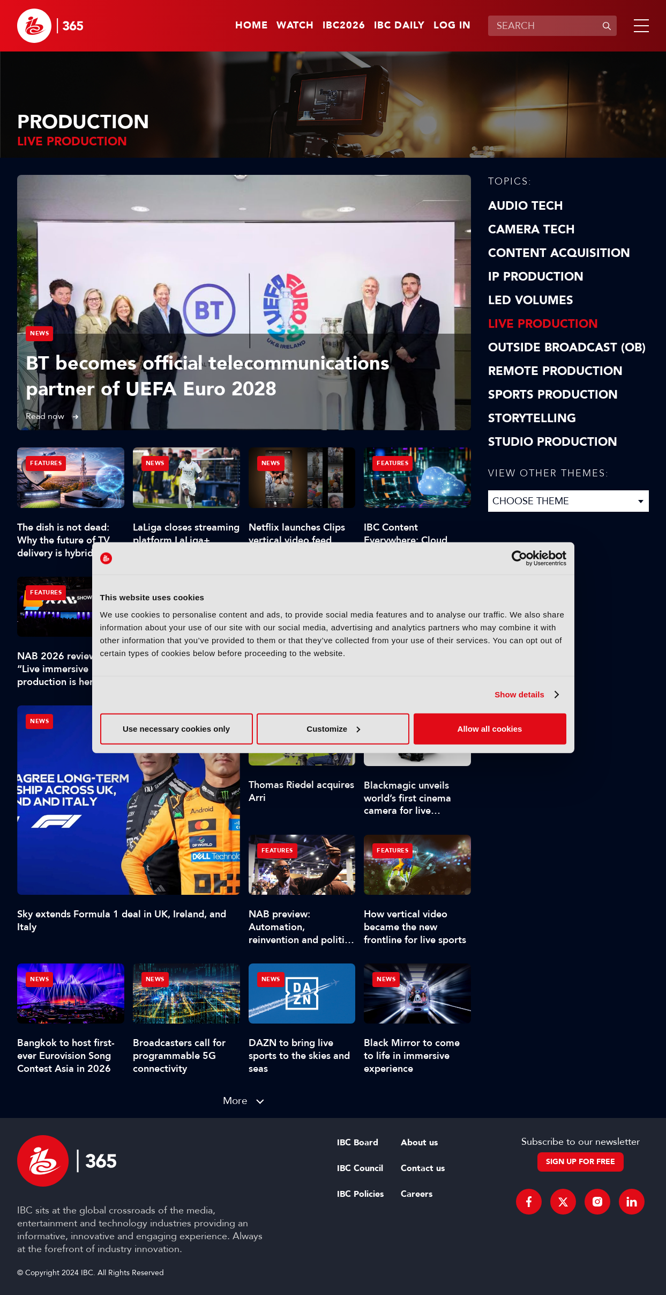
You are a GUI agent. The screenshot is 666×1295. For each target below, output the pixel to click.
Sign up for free (580, 1162)
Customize (333, 728)
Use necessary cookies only (176, 728)
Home (251, 25)
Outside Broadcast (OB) (567, 348)
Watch (295, 25)
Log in (452, 25)
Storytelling (532, 418)
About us (419, 1143)
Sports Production (553, 395)
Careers (416, 1194)
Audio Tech (525, 206)
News (39, 333)
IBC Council (360, 1168)
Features (46, 463)
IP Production (535, 277)
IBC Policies (360, 1194)
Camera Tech (531, 230)
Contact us (423, 1168)
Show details (519, 694)
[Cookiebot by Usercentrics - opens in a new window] (519, 558)
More (235, 1100)
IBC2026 (344, 25)
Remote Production (555, 371)
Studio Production (552, 442)
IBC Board (357, 1143)
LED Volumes (530, 300)
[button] (639, 25)
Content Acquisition (559, 253)
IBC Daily (399, 25)
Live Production (543, 324)
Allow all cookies (490, 728)
